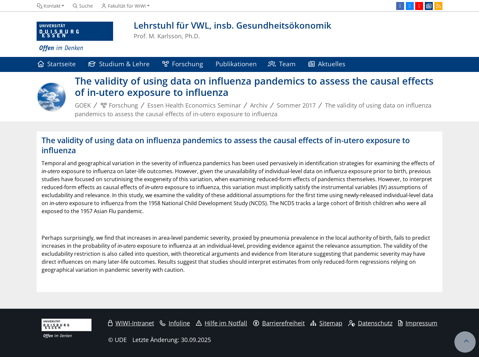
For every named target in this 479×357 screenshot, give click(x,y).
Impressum (417, 323)
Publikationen (236, 63)
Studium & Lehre (119, 63)
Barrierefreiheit (279, 323)
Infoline (175, 323)
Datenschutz (370, 323)
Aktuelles (326, 63)
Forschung (182, 63)
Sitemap (326, 323)
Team (282, 63)
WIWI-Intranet (131, 323)
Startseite (57, 63)
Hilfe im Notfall (221, 323)
